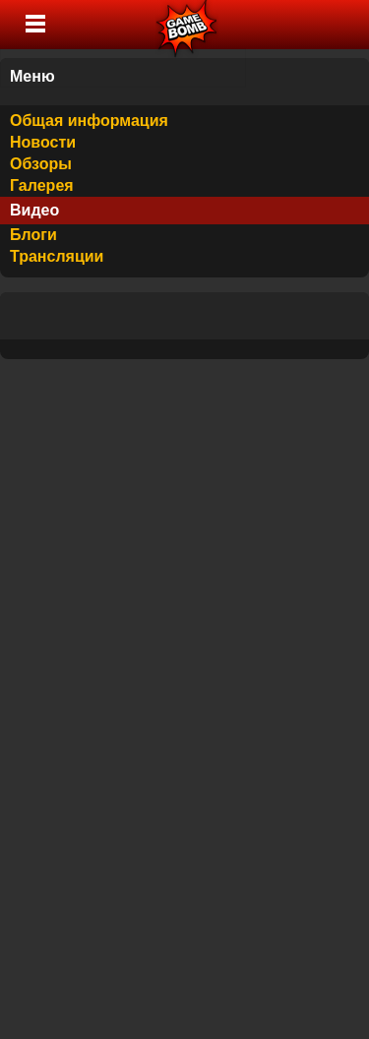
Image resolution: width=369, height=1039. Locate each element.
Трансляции (56, 256)
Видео (34, 210)
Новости (43, 142)
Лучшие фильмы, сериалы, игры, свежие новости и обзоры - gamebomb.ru (187, 24)
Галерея (42, 185)
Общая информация (89, 120)
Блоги (33, 234)
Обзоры (41, 163)
